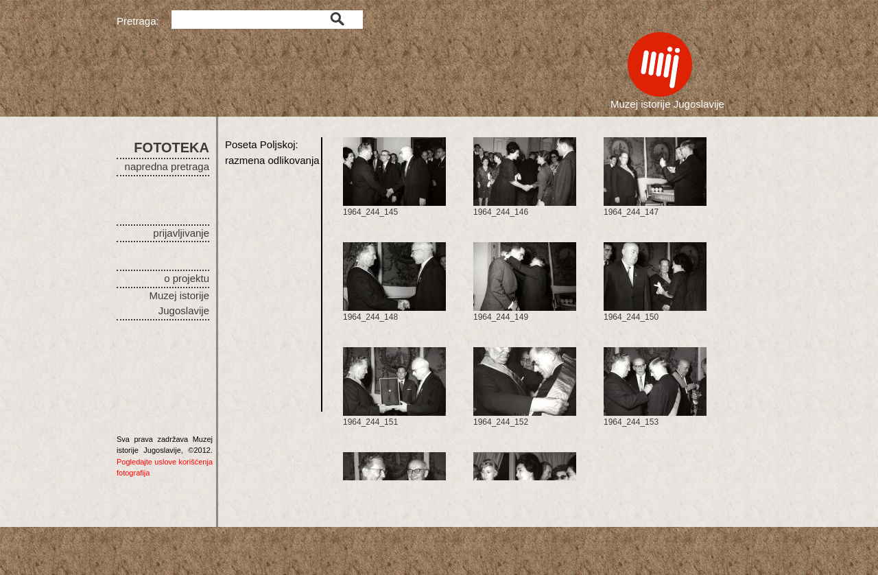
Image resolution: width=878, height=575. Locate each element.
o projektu (186, 278)
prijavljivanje (181, 233)
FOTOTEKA (171, 147)
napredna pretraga (167, 166)
